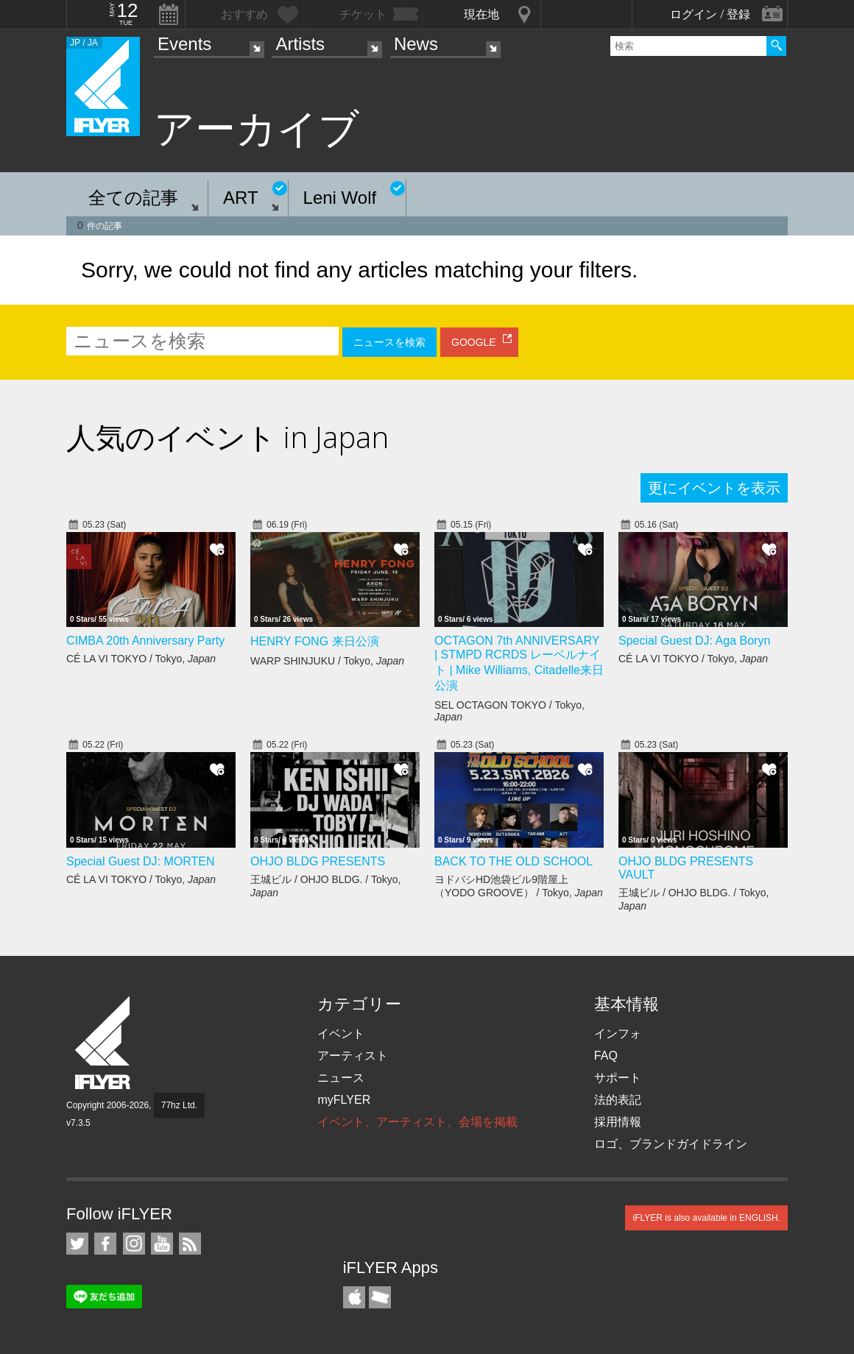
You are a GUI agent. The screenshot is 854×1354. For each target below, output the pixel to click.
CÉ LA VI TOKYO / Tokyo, (141, 658)
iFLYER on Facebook (105, 1244)
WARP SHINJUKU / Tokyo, (327, 661)
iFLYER (104, 1043)
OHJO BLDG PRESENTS (317, 861)
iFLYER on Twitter (77, 1244)
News (416, 44)
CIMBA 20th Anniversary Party (145, 640)
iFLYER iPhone (354, 1297)
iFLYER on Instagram (134, 1244)
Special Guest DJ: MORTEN (140, 861)
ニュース (340, 1077)
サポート (617, 1077)
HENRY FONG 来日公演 (314, 641)
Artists (300, 44)
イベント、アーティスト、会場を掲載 (417, 1122)
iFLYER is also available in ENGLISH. (706, 1218)
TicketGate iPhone (380, 1297)
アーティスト (352, 1055)
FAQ (606, 1055)
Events (184, 44)
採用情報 (617, 1122)
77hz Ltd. (179, 1105)
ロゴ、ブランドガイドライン (670, 1144)
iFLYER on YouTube (162, 1244)
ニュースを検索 (389, 342)
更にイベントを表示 (714, 488)
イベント (340, 1033)
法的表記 (617, 1100)
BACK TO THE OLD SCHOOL (513, 861)
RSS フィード (190, 1244)
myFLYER (343, 1100)
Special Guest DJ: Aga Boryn (694, 640)
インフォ (617, 1033)
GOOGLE (473, 342)
